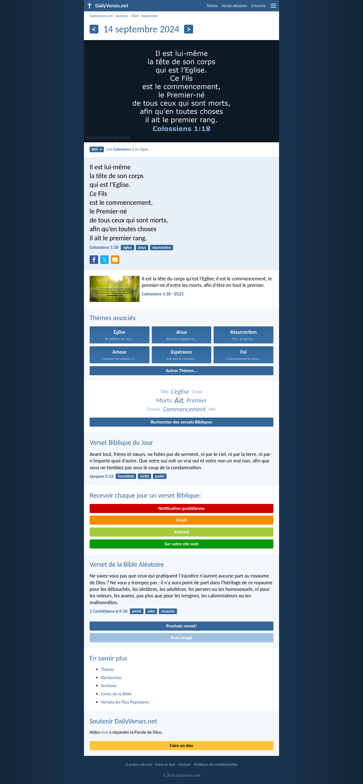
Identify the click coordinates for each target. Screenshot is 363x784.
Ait (179, 400)
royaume (168, 611)
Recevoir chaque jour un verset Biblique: (145, 495)
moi (104, 732)
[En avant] (188, 29)
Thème (212, 5)
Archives (121, 16)
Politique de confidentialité (215, 764)
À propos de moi (139, 764)
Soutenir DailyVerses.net (123, 721)
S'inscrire (258, 5)
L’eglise (180, 391)
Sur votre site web (181, 544)
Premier (196, 400)
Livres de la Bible (116, 694)
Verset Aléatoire (234, 5)
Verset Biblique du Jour (121, 442)
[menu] (273, 8)
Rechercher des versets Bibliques (181, 422)
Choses (153, 409)
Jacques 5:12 (101, 476)
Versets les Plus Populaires (125, 702)
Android (181, 532)
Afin (212, 409)
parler (159, 476)
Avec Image (181, 637)
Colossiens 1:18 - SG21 (163, 294)
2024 (134, 16)
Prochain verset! (181, 626)
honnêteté (126, 476)
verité (144, 476)
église (127, 247)
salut (151, 611)
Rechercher (111, 677)
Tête (164, 391)
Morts (164, 400)
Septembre (150, 16)
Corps (197, 391)
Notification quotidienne (182, 508)
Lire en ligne (127, 149)
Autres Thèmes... (181, 370)
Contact (184, 764)
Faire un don (181, 745)
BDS (97, 149)
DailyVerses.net (101, 16)
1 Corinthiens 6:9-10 (108, 611)
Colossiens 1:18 (104, 247)
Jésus (142, 247)
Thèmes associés (113, 318)
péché (136, 611)
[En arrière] (94, 29)
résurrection (161, 247)
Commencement (184, 409)
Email (181, 520)
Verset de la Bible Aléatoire (127, 564)
